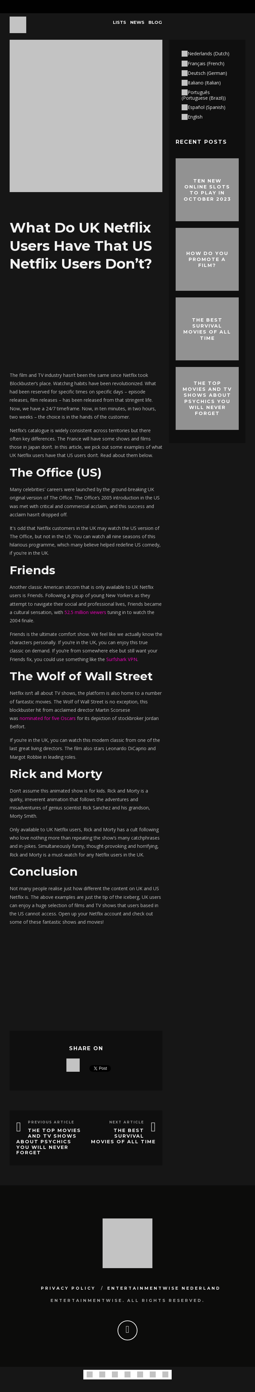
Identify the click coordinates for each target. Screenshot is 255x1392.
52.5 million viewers (85, 612)
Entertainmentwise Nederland (164, 1288)
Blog (155, 22)
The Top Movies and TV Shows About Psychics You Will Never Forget (48, 1141)
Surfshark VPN (121, 659)
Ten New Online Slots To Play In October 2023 (207, 190)
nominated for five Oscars (48, 718)
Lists (119, 22)
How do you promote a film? (207, 259)
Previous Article (51, 1122)
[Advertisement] (86, 319)
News (137, 22)
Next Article (126, 1122)
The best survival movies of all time (123, 1136)
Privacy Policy (68, 1288)
